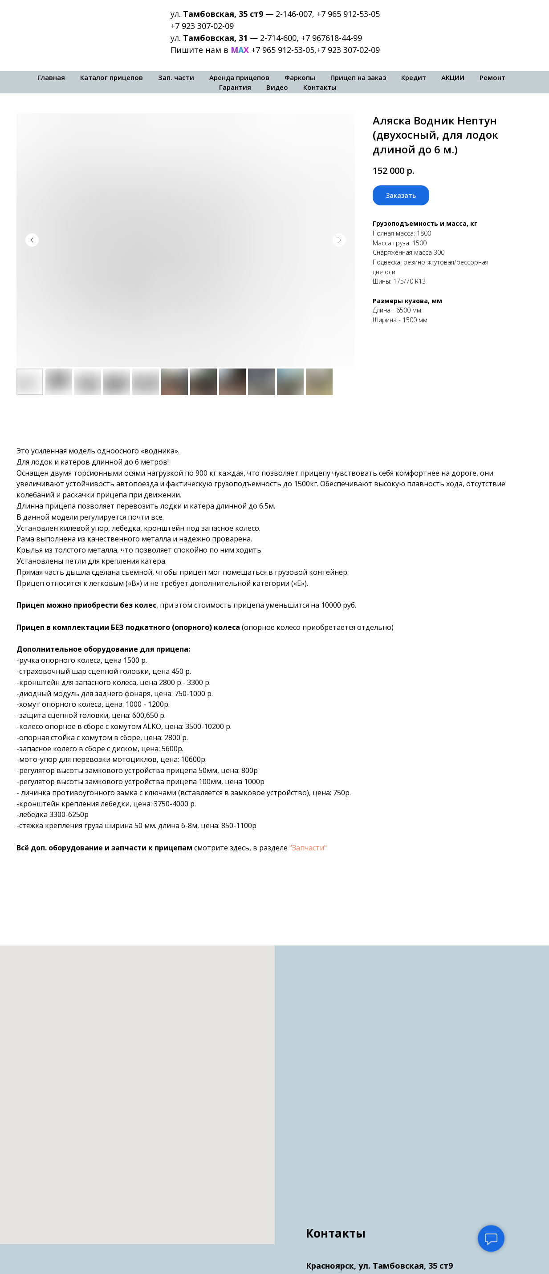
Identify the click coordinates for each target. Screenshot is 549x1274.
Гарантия (235, 87)
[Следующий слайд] (339, 240)
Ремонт (492, 77)
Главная (51, 77)
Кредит (413, 77)
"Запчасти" (308, 848)
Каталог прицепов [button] (111, 77)
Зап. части (176, 77)
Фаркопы (300, 77)
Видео (277, 87)
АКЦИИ (452, 77)
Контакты (320, 87)
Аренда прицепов (239, 77)
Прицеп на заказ (358, 77)
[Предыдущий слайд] (32, 240)
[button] (401, 195)
